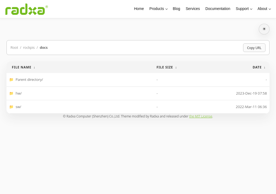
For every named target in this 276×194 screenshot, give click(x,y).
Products (156, 9)
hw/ (19, 93)
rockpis (29, 47)
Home (139, 9)
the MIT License (200, 116)
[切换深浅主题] (264, 29)
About (262, 9)
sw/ (18, 106)
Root (14, 47)
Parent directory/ (29, 79)
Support (242, 9)
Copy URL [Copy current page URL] (254, 48)
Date (257, 67)
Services (193, 9)
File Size (165, 67)
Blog (176, 9)
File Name (21, 67)
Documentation (217, 9)
